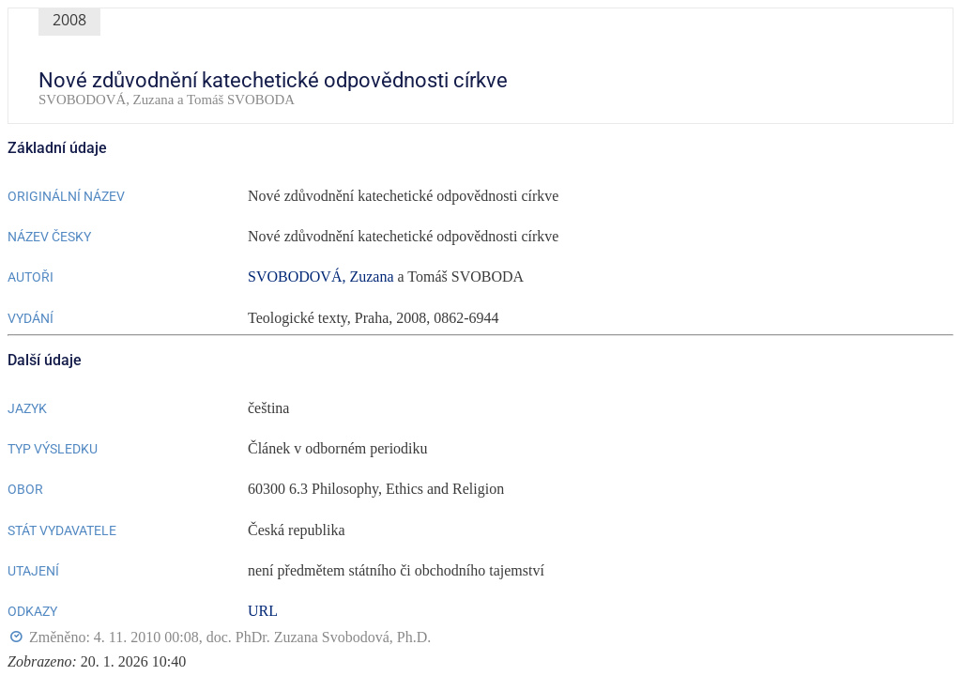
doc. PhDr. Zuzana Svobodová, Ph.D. (319, 637)
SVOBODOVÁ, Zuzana (321, 276)
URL (263, 611)
